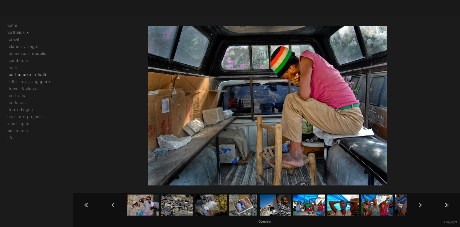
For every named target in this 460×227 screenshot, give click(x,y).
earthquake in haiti (27, 74)
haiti (13, 67)
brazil (14, 39)
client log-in (18, 123)
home (12, 25)
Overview (264, 221)
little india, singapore (29, 81)
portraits (17, 95)
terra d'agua (21, 109)
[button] (264, 221)
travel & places (24, 88)
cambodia (18, 60)
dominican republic (27, 53)
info (13, 137)
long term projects (27, 116)
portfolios (18, 32)
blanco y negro (24, 46)
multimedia (20, 130)
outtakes (17, 102)
